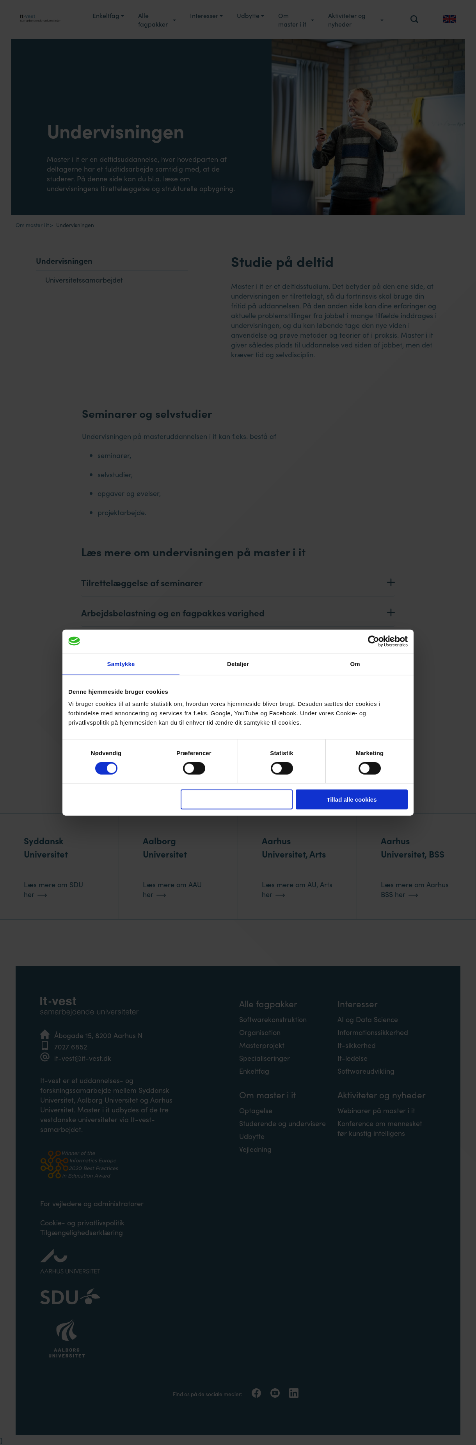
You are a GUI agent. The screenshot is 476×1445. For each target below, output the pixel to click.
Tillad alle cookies (352, 799)
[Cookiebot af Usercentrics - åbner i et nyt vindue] (373, 641)
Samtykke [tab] (121, 663)
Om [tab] (355, 663)
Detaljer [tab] (238, 663)
